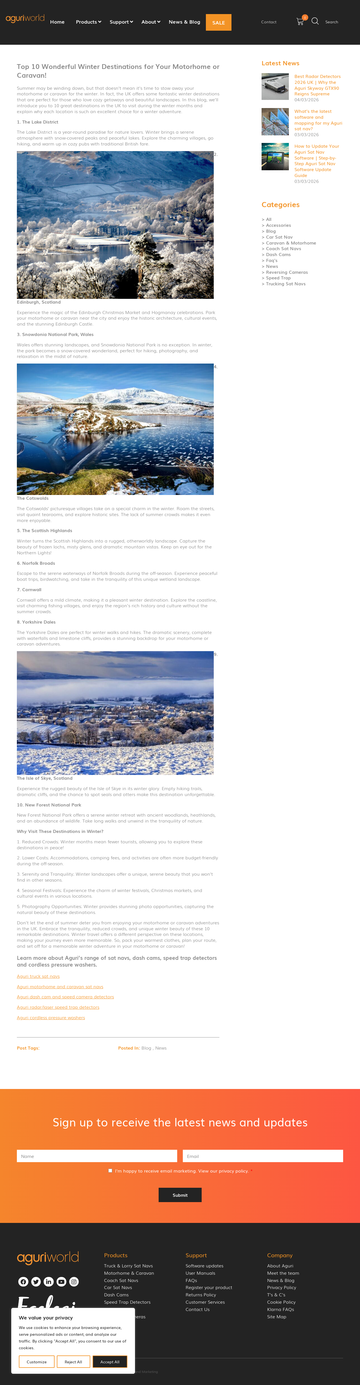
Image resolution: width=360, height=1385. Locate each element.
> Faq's (270, 260)
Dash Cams (116, 1294)
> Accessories (276, 225)
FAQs (191, 1280)
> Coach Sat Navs (281, 248)
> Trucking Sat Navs (284, 283)
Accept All (110, 1361)
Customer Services (205, 1302)
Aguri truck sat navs (38, 975)
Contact (268, 22)
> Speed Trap (276, 278)
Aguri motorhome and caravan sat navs (60, 986)
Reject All (73, 1361)
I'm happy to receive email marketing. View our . (184, 1170)
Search (331, 21)
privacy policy (233, 1170)
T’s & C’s (276, 1294)
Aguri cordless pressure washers (51, 1017)
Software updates (204, 1266)
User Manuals (200, 1273)
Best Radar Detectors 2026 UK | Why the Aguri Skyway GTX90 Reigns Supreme (317, 85)
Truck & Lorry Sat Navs (128, 1266)
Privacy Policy (281, 1287)
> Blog (269, 231)
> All (266, 219)
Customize (37, 1361)
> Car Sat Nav (277, 237)
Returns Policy (201, 1294)
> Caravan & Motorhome (289, 243)
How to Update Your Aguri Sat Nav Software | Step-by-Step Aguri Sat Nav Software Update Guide (316, 160)
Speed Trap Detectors (127, 1302)
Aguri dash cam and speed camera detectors (65, 996)
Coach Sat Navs (121, 1280)
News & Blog (280, 1280)
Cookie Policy (281, 1302)
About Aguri (280, 1266)
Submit (180, 1194)
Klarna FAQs (280, 1309)
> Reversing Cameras (285, 272)
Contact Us (198, 1309)
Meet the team (283, 1273)
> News (270, 266)
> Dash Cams (276, 254)
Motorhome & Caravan (129, 1273)
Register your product (209, 1287)
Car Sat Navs (118, 1287)
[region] (73, 1341)
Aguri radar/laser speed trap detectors (58, 1006)
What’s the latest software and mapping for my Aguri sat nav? (318, 119)
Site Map (276, 1316)
